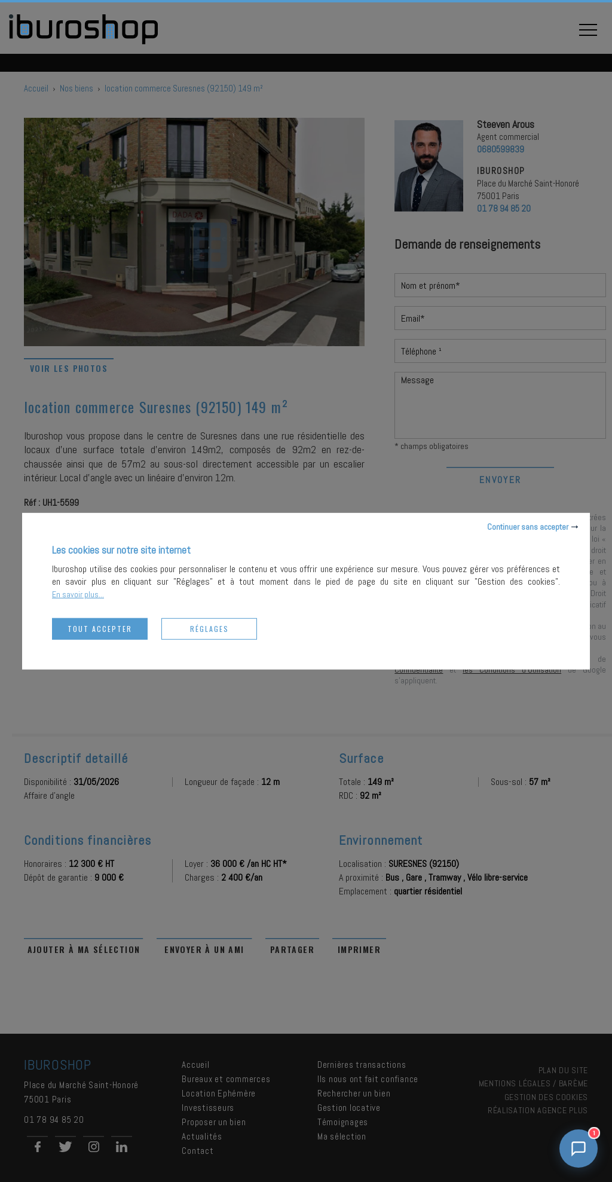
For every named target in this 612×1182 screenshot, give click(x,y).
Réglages (209, 628)
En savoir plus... (78, 593)
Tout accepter (100, 628)
